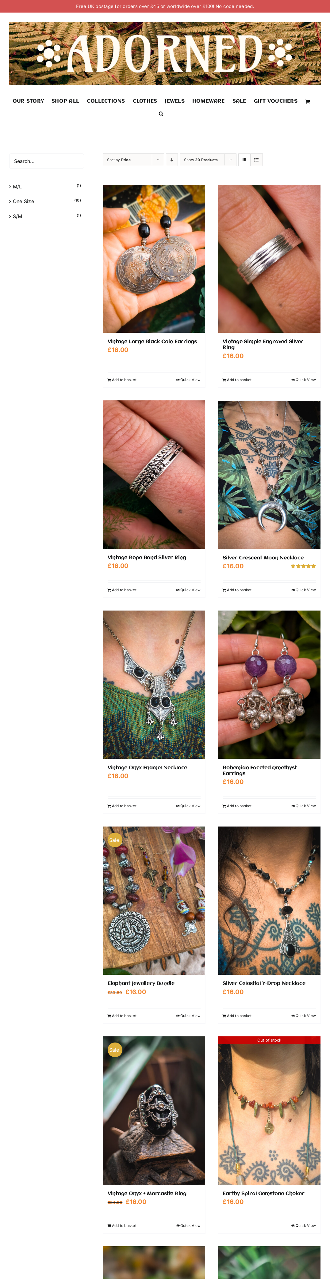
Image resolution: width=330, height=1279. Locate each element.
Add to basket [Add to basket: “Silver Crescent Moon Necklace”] (239, 589)
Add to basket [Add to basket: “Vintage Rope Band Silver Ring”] (124, 589)
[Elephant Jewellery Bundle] (154, 900)
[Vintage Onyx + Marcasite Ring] (154, 1110)
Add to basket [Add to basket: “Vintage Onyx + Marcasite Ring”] (124, 1225)
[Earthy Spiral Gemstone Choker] (269, 1110)
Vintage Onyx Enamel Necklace (147, 767)
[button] (161, 113)
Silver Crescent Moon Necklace (263, 557)
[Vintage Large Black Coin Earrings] (154, 259)
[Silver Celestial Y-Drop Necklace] (269, 900)
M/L (17, 187)
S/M (17, 216)
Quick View (190, 379)
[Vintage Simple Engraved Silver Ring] (269, 259)
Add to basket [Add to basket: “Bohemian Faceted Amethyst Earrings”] (239, 805)
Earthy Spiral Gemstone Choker (263, 1193)
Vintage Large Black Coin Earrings (152, 341)
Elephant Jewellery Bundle (141, 983)
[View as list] (257, 160)
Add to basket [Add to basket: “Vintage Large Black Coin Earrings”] (124, 379)
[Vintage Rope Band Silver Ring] (154, 474)
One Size (23, 201)
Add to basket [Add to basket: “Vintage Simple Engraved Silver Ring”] (239, 379)
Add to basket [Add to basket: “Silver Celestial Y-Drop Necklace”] (239, 1015)
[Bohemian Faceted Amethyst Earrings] (269, 684)
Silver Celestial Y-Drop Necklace (264, 983)
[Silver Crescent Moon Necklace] (269, 474)
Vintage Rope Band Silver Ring (147, 557)
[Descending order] (172, 159)
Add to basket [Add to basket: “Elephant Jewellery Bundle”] (124, 1015)
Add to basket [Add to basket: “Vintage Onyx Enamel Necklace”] (124, 805)
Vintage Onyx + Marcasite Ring (147, 1193)
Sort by (119, 159)
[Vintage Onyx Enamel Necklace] (154, 684)
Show (201, 159)
